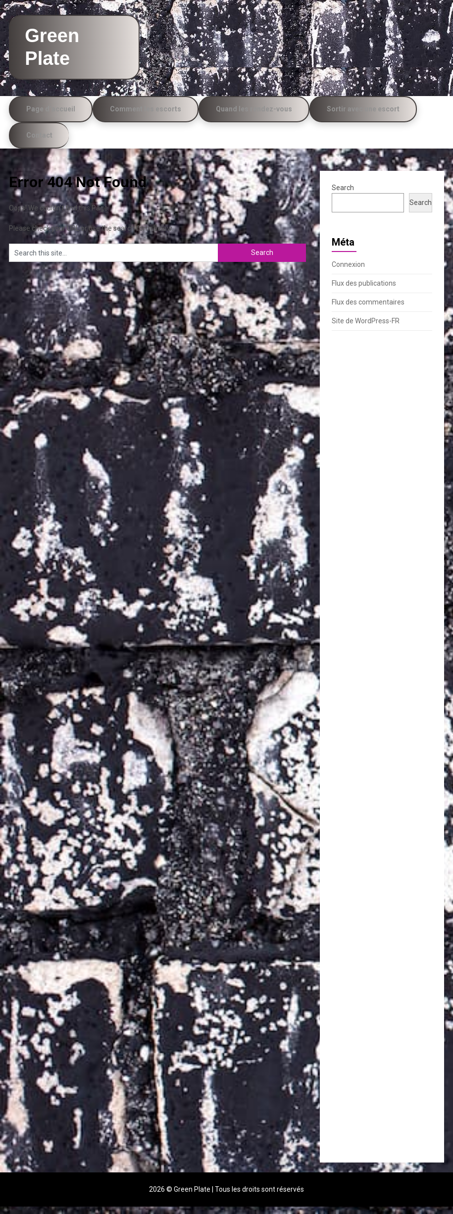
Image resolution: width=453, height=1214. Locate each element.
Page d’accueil (50, 116)
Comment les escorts (145, 116)
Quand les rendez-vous (254, 116)
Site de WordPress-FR (366, 328)
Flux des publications (364, 291)
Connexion (348, 272)
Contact (39, 143)
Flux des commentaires (368, 309)
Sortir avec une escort (363, 116)
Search (343, 195)
